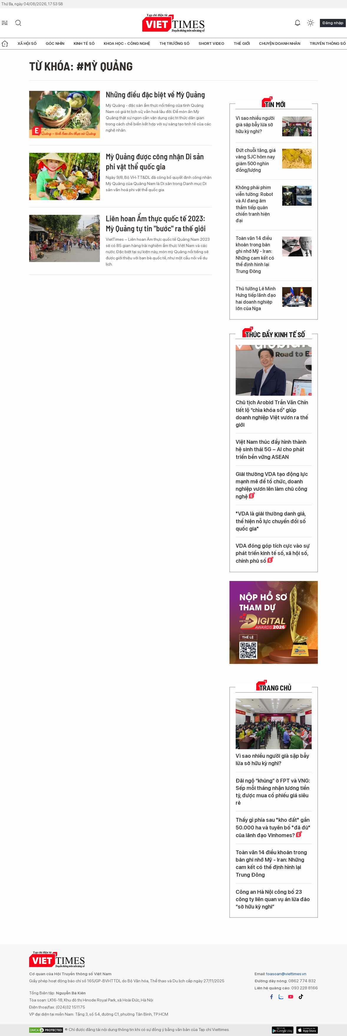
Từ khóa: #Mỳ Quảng (81, 66)
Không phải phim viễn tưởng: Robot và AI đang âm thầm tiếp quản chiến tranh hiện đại (254, 204)
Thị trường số (174, 43)
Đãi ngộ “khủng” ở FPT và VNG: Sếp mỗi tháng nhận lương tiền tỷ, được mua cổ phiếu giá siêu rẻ (273, 792)
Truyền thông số (328, 43)
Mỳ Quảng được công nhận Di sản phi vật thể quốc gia (155, 161)
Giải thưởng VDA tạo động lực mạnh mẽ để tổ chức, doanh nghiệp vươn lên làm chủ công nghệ (272, 485)
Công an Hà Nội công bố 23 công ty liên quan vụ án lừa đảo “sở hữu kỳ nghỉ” (273, 899)
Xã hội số (27, 43)
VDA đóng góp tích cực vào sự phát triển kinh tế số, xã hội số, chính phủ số (273, 553)
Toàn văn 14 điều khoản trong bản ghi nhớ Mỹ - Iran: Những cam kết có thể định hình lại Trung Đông (255, 254)
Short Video (211, 43)
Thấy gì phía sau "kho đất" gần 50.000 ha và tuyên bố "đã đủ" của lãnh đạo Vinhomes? (273, 827)
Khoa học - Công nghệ (127, 43)
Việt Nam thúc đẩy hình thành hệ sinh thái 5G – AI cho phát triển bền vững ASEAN (271, 449)
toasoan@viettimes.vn (285, 973)
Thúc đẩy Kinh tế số (275, 334)
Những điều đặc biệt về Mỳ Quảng (155, 94)
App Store (282, 1030)
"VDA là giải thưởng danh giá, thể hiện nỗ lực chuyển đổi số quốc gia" (271, 520)
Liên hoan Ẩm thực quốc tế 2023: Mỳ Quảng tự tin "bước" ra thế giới (156, 223)
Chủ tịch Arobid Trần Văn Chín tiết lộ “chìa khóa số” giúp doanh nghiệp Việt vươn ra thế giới (272, 413)
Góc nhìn (55, 43)
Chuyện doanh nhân (279, 43)
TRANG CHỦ (275, 688)
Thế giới (242, 43)
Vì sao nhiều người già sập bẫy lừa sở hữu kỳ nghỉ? (255, 124)
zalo (281, 996)
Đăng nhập (332, 22)
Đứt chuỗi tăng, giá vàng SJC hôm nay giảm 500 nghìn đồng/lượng (256, 160)
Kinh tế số (84, 43)
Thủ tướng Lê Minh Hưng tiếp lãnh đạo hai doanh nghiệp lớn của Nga (256, 298)
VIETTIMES (173, 23)
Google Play (307, 1030)
